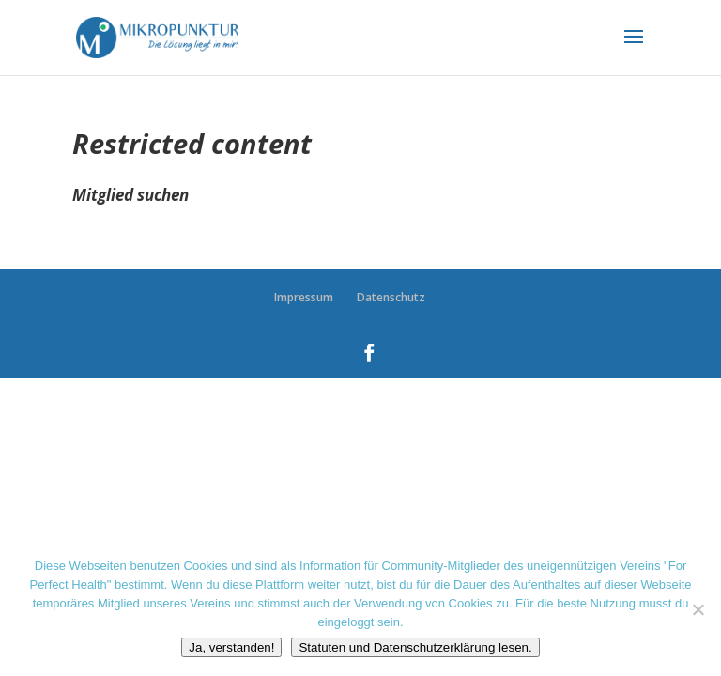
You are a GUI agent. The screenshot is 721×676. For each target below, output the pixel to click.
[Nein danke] (697, 609)
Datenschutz (391, 297)
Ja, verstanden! (231, 647)
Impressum (303, 297)
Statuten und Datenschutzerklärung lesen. (415, 647)
